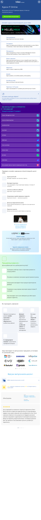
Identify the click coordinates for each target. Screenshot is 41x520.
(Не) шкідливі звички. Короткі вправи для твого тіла (20, 165)
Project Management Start (20, 115)
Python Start (20, 150)
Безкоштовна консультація (11, 16)
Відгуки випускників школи (20, 374)
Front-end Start (20, 145)
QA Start (20, 155)
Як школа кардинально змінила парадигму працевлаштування (20, 221)
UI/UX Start (20, 160)
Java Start (20, 130)
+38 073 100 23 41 (1, 1)
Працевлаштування (10, 263)
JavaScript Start (20, 125)
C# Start (20, 135)
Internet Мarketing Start (20, 120)
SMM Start (20, 140)
